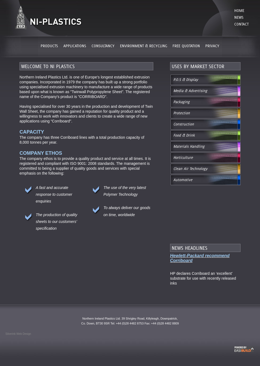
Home (239, 10)
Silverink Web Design (18, 333)
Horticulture (183, 157)
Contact (241, 24)
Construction (183, 124)
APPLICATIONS (74, 45)
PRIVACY (212, 45)
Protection (181, 113)
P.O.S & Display (185, 79)
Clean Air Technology (190, 168)
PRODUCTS (49, 45)
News (238, 17)
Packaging (181, 102)
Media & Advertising (190, 91)
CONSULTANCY (103, 45)
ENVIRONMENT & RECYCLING (143, 45)
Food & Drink (184, 135)
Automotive (182, 180)
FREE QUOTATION (186, 45)
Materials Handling (188, 146)
